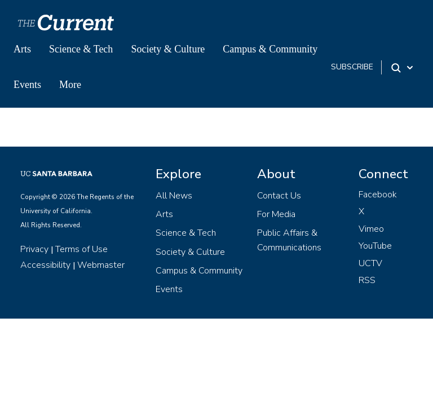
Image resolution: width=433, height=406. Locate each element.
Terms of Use (81, 249)
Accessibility (45, 265)
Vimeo (371, 229)
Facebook (378, 194)
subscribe (352, 66)
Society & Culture (168, 49)
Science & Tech (81, 49)
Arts (22, 49)
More (70, 84)
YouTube (375, 246)
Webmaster (101, 265)
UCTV (370, 263)
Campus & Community (270, 49)
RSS (367, 280)
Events (27, 84)
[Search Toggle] (403, 68)
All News (174, 195)
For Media (276, 214)
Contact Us (279, 195)
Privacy (34, 249)
